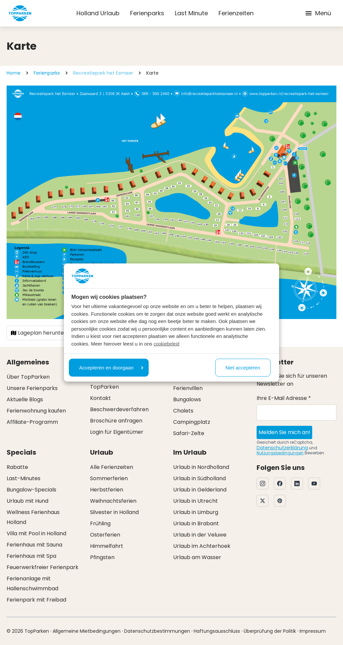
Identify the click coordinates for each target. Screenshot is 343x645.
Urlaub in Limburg (195, 512)
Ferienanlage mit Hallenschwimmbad (32, 583)
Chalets (183, 411)
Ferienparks (147, 13)
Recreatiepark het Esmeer (103, 73)
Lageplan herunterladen (46, 333)
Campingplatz (191, 422)
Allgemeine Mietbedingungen (87, 631)
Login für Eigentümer (116, 432)
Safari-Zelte (188, 433)
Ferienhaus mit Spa (31, 556)
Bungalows (187, 399)
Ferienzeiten (236, 13)
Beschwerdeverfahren (119, 409)
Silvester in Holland (114, 512)
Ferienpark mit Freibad (36, 600)
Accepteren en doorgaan (111, 367)
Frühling (100, 523)
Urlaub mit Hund (27, 501)
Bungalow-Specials (31, 489)
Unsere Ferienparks (32, 388)
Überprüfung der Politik (270, 631)
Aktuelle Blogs (25, 399)
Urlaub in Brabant (196, 523)
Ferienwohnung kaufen (36, 411)
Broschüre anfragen (116, 420)
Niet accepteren (242, 367)
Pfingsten (102, 557)
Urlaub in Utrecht (195, 501)
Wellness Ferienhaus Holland (33, 517)
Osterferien (105, 535)
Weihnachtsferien (113, 501)
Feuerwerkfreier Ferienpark (42, 567)
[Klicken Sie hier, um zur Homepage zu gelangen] (20, 13)
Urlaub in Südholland (199, 478)
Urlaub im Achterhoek (201, 546)
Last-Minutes (23, 478)
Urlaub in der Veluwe (199, 535)
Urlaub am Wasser (197, 557)
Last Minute (191, 13)
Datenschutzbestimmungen (157, 631)
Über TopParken (28, 377)
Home (14, 73)
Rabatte (17, 467)
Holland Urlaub (98, 13)
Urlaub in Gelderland (199, 489)
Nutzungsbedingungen (280, 453)
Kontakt (100, 398)
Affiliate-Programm (32, 422)
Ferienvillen (188, 388)
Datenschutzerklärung (282, 447)
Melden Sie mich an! (284, 432)
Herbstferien (106, 489)
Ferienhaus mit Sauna (34, 544)
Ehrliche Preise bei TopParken (113, 382)
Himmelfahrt (106, 546)
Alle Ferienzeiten (111, 467)
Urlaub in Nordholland (201, 467)
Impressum (313, 631)
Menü (318, 13)
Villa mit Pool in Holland (36, 533)
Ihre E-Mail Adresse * (284, 398)
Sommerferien (109, 478)
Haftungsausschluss (217, 631)
